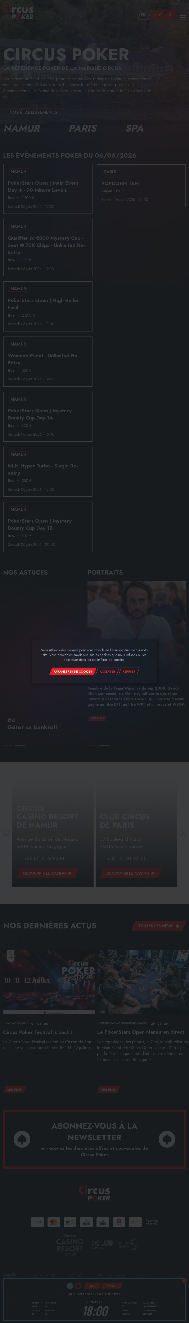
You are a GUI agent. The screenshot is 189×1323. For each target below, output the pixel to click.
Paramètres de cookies (73, 671)
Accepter (107, 671)
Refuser (129, 671)
